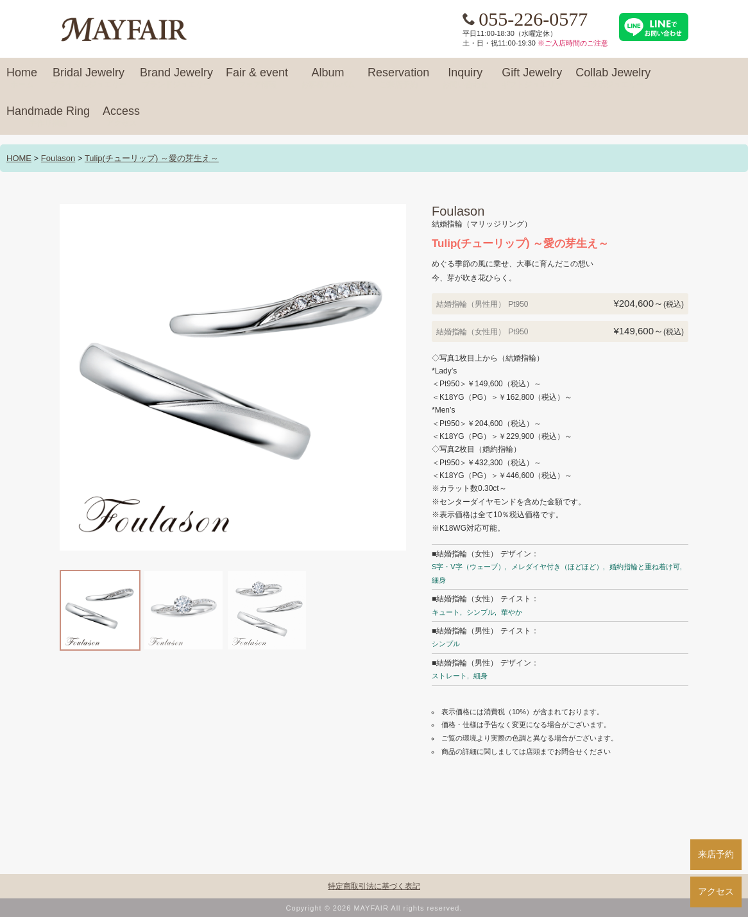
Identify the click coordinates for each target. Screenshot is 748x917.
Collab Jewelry (612, 78)
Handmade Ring (48, 117)
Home (21, 78)
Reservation (398, 78)
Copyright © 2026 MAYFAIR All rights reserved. (374, 908)
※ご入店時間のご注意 (573, 43)
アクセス (716, 891)
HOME (18, 158)
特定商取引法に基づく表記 (374, 886)
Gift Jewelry (532, 78)
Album (328, 78)
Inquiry (465, 78)
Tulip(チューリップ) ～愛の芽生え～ (152, 158)
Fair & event (257, 78)
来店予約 (716, 854)
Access (121, 117)
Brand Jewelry (176, 78)
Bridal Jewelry (88, 78)
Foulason (58, 158)
